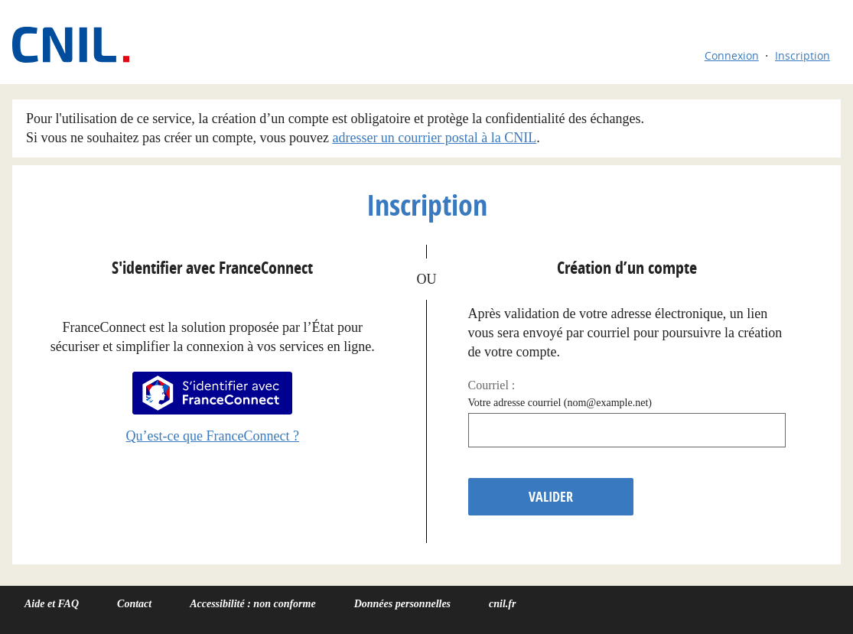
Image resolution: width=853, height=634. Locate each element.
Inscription (802, 55)
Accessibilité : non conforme (253, 604)
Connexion (732, 55)
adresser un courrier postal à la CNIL (434, 137)
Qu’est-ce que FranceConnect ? (212, 436)
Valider (551, 496)
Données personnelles (402, 604)
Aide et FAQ (51, 604)
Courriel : (492, 385)
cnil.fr (502, 604)
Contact (134, 604)
